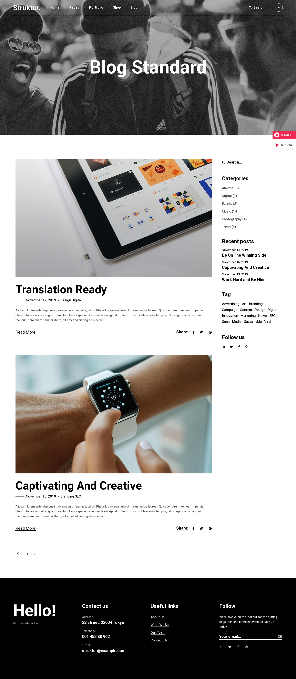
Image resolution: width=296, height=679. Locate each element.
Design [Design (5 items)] (260, 310)
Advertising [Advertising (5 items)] (230, 304)
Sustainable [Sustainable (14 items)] (253, 321)
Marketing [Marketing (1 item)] (248, 316)
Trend (226, 227)
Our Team (158, 632)
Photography (232, 219)
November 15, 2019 (235, 250)
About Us (158, 617)
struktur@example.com (103, 650)
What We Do (160, 625)
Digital (77, 300)
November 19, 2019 (41, 300)
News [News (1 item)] (262, 316)
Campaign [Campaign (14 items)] (229, 310)
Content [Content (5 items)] (246, 310)
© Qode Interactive (26, 623)
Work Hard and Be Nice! (244, 279)
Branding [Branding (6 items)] (256, 304)
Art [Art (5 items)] (244, 304)
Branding (67, 496)
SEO (78, 496)
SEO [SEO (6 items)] (272, 316)
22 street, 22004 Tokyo (103, 622)
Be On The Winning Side (244, 255)
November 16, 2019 (41, 496)
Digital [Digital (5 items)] (272, 310)
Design (65, 300)
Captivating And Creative (79, 485)
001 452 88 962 (96, 636)
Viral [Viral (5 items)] (267, 321)
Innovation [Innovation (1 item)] (230, 316)
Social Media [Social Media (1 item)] (232, 321)
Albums (228, 188)
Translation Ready (61, 289)
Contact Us (159, 640)
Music (226, 211)
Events (227, 203)
